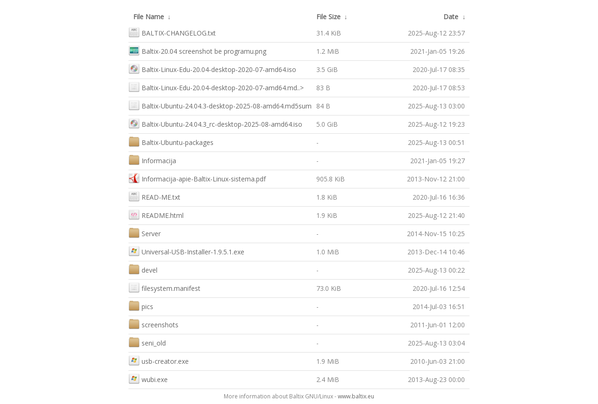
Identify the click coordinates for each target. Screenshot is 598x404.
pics (140, 305)
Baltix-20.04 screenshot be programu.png (197, 50)
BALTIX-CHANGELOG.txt (172, 32)
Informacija (152, 159)
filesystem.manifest (164, 287)
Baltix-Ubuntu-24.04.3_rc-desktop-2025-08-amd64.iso (215, 123)
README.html (156, 214)
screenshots (153, 323)
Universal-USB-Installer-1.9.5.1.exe (186, 250)
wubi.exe (148, 378)
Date (450, 16)
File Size (328, 16)
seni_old (147, 342)
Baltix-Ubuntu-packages (171, 141)
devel (142, 269)
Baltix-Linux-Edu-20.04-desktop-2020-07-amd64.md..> (216, 86)
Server (144, 232)
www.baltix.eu (356, 396)
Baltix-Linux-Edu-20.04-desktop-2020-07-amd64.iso (212, 68)
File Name (148, 16)
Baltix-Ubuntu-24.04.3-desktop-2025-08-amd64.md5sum (220, 105)
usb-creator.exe (158, 360)
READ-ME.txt (154, 196)
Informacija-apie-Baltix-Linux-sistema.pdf (197, 178)
